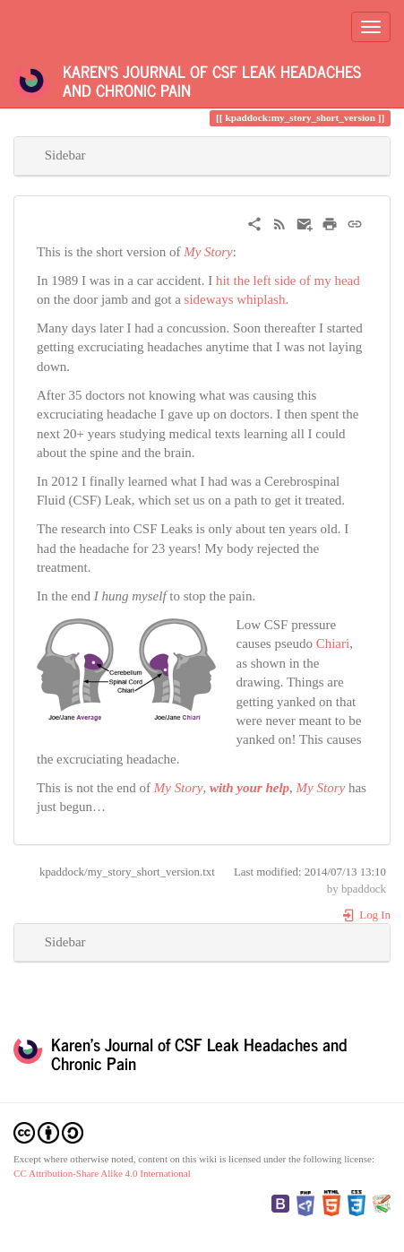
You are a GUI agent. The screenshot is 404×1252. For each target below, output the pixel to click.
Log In (366, 915)
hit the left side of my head (288, 280)
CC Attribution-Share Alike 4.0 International (102, 1173)
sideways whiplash (235, 299)
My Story (208, 252)
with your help (249, 788)
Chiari (333, 643)
